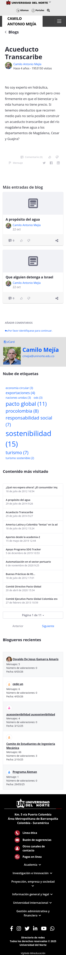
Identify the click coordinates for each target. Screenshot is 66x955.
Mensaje (16, 162)
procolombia (22, 411)
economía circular (19, 388)
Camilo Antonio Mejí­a (27, 64)
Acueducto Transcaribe (19, 512)
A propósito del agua (23, 219)
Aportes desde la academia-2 (23, 537)
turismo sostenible (20, 458)
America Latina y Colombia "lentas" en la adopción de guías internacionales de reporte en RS (31, 524)
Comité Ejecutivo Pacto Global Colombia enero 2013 (31, 599)
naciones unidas (18, 398)
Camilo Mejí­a (41, 350)
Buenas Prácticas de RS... (20, 574)
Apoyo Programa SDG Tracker (23, 549)
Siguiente (48, 626)
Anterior (17, 626)
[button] (48, 10)
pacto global (26, 403)
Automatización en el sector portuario (28, 561)
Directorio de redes (33, 937)
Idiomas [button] (22, 10)
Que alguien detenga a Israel (29, 277)
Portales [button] (38, 10)
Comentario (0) (31, 157)
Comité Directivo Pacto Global (23, 586)
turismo (17, 452)
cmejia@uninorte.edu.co (38, 356)
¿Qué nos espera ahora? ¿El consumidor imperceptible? (31, 487)
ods (38, 398)
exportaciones (20, 392)
